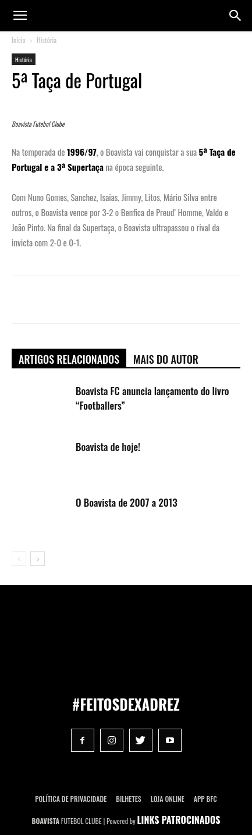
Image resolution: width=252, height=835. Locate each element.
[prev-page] (19, 558)
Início (19, 40)
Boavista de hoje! (108, 446)
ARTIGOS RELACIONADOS (69, 359)
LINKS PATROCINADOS (179, 820)
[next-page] (37, 558)
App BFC (205, 799)
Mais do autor (165, 359)
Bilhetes (128, 799)
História (46, 40)
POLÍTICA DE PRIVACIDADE (71, 799)
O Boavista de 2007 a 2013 (127, 502)
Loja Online (167, 799)
